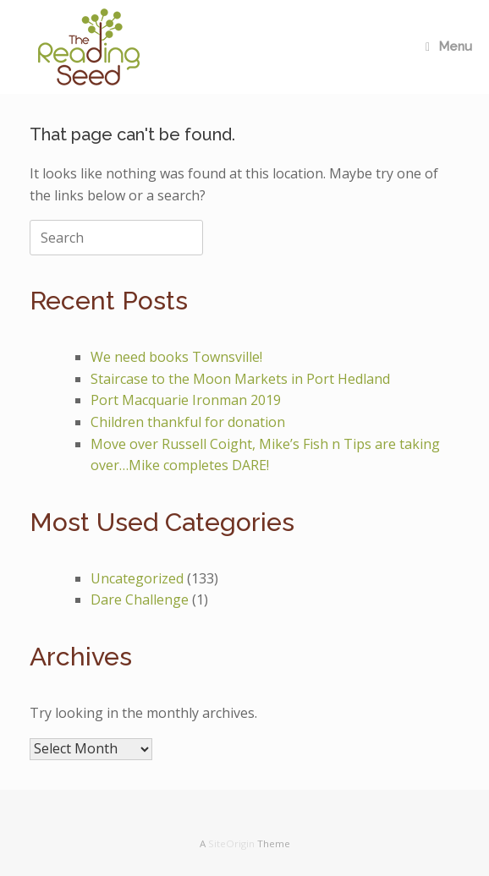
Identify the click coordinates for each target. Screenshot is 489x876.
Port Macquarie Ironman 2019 (186, 400)
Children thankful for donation (188, 422)
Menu (449, 46)
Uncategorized (137, 578)
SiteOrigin (231, 843)
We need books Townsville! (176, 357)
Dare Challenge (140, 599)
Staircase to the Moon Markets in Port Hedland (240, 379)
